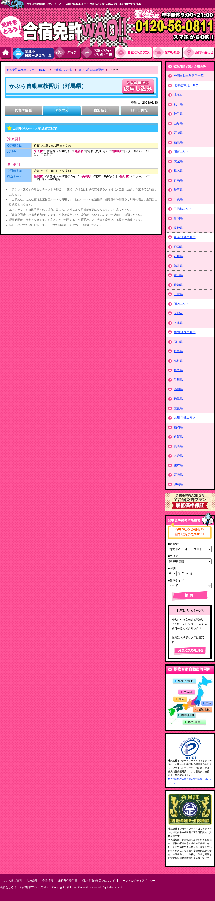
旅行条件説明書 (67, 880)
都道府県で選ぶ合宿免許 (189, 66)
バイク (67, 53)
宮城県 (178, 132)
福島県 (178, 142)
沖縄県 (178, 484)
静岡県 (178, 246)
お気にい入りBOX (134, 53)
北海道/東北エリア (186, 85)
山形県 (178, 123)
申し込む (138, 86)
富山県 (178, 275)
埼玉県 (178, 189)
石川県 (178, 256)
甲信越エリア (183, 208)
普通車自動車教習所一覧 (33, 53)
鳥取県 (178, 370)
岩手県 (178, 113)
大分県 (178, 455)
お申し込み (168, 53)
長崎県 (178, 446)
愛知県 (178, 285)
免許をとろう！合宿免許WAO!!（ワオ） (24, 887)
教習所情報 (23, 111)
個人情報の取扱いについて (98, 880)
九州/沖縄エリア (185, 417)
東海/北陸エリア (185, 237)
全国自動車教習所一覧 (189, 75)
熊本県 (178, 465)
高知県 (178, 389)
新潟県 (178, 218)
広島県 (178, 351)
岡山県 (178, 342)
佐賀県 (178, 436)
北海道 (178, 94)
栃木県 (178, 170)
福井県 (178, 266)
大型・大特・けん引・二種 (98, 53)
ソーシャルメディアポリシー (138, 880)
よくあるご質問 (12, 880)
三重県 (178, 294)
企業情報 (47, 880)
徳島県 (178, 398)
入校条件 (32, 880)
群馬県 (178, 180)
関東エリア (181, 151)
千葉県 (178, 199)
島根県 (178, 361)
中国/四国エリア (185, 332)
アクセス (62, 111)
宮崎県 (178, 474)
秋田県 (178, 104)
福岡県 (178, 427)
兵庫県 (178, 323)
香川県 (178, 379)
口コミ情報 (139, 111)
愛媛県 (178, 408)
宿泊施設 (100, 111)
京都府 (178, 313)
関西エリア (181, 304)
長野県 (178, 227)
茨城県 (178, 161)
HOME (6, 53)
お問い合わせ (199, 53)
